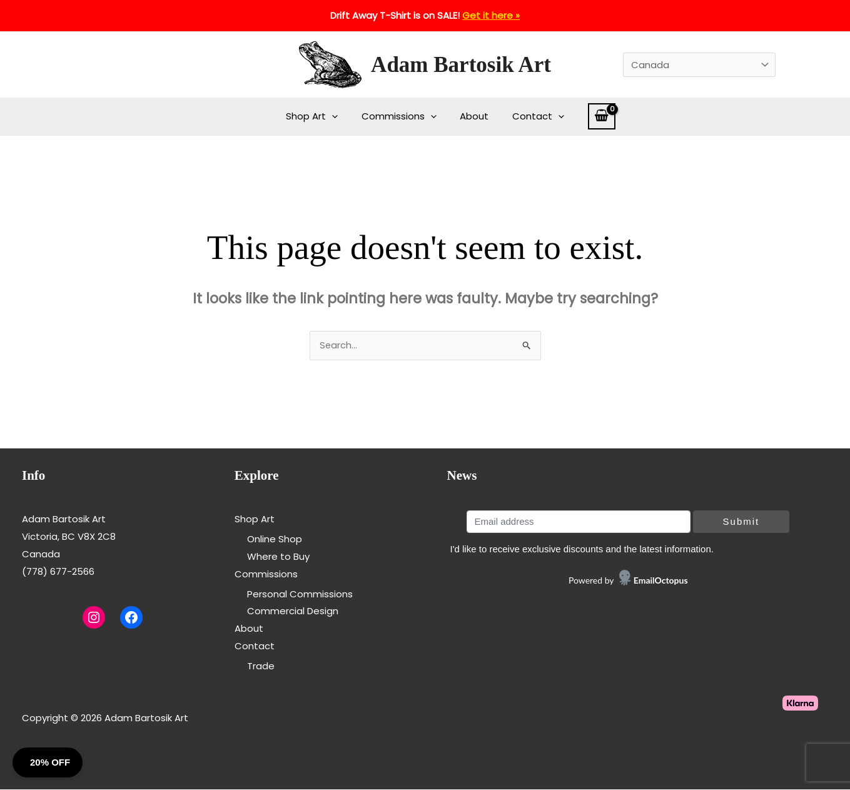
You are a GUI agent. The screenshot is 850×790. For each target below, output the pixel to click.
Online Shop (274, 540)
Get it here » (491, 15)
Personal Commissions (300, 594)
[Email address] (578, 523)
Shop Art (319, 116)
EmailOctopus (661, 581)
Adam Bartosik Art (461, 65)
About (472, 116)
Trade (261, 666)
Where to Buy (278, 557)
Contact (531, 116)
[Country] (699, 65)
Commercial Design (292, 612)
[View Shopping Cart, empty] (592, 116)
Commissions (401, 116)
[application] (339, 116)
